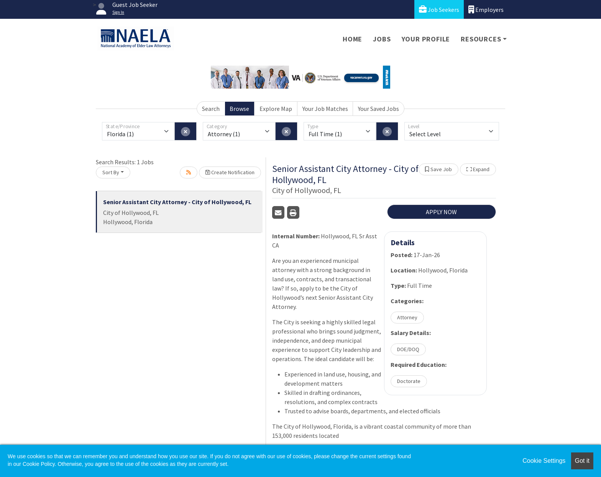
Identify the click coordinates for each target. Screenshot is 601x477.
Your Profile (426, 39)
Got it (582, 460)
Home (352, 39)
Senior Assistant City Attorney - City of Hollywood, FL (177, 202)
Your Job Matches (325, 108)
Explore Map (275, 108)
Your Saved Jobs (378, 108)
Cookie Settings (543, 460)
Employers (486, 9)
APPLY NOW (441, 212)
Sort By (110, 172)
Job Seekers (439, 9)
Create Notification (230, 172)
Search (211, 108)
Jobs (382, 39)
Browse (239, 108)
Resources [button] (481, 39)
